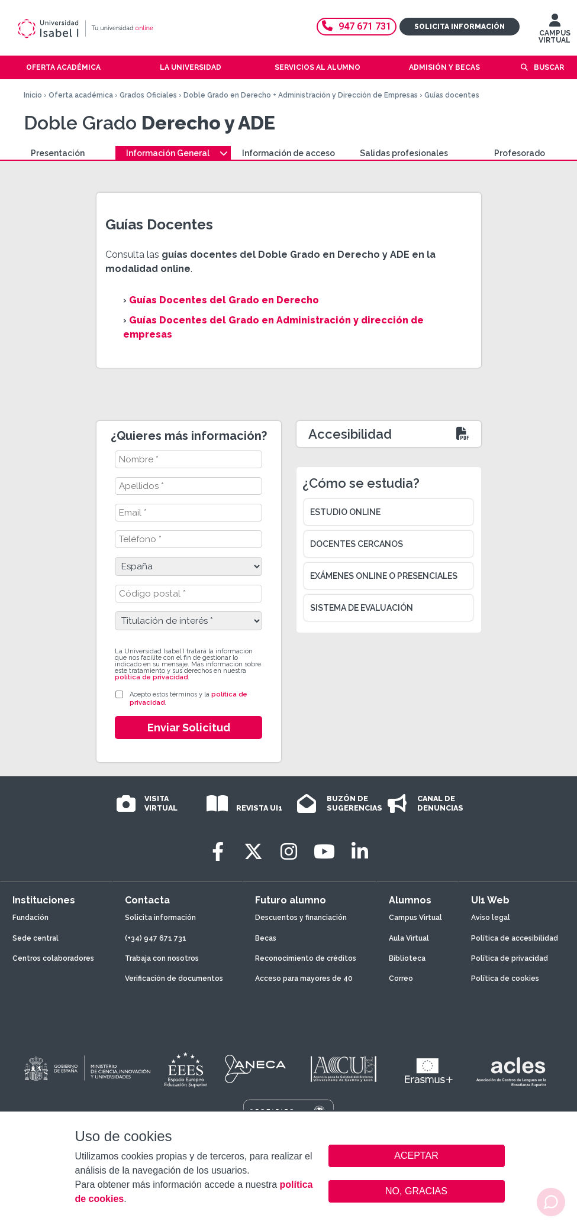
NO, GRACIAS (416, 1191)
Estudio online (345, 512)
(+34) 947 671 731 (155, 938)
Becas (265, 938)
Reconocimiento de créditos (305, 958)
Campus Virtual (415, 917)
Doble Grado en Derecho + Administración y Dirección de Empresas (300, 95)
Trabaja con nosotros (162, 958)
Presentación (58, 153)
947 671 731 (356, 26)
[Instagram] (289, 852)
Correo (401, 978)
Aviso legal (490, 917)
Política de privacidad (509, 958)
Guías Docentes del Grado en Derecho (224, 300)
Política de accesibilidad (514, 938)
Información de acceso (288, 153)
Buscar (549, 67)
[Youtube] (324, 852)
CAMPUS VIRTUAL (554, 31)
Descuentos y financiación (301, 917)
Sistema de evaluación (361, 608)
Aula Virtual (409, 938)
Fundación (30, 917)
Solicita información (459, 26)
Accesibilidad (350, 434)
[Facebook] (218, 852)
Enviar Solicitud (188, 727)
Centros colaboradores (53, 958)
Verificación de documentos (174, 978)
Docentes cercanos (356, 544)
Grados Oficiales (148, 95)
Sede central (35, 938)
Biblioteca (407, 958)
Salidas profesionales (404, 153)
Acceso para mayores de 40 (304, 978)
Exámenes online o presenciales (383, 576)
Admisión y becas (444, 67)
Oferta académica (81, 95)
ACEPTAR (416, 1156)
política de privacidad (151, 677)
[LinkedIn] (360, 852)
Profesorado (519, 153)
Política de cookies (505, 978)
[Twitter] (253, 852)
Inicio (33, 95)
